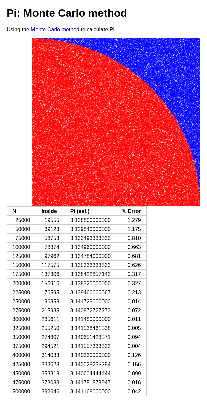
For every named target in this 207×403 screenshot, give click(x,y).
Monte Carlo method (55, 29)
